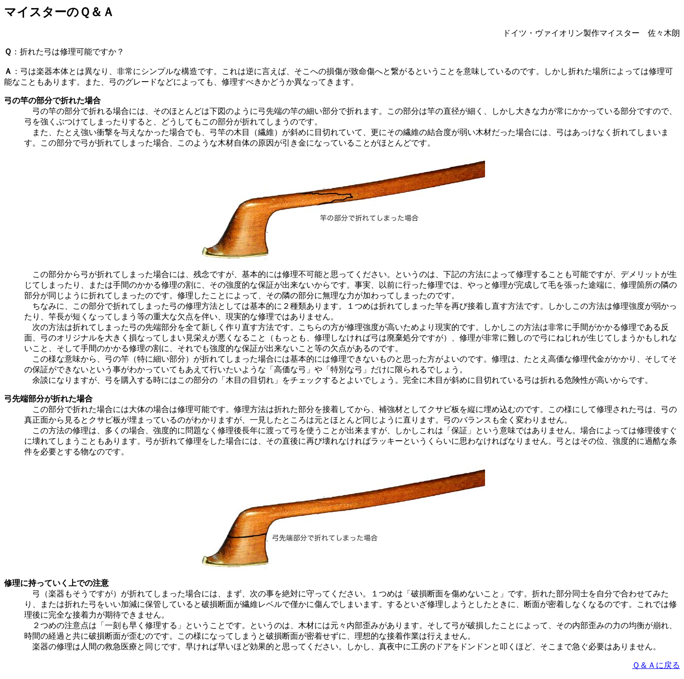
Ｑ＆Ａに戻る (656, 665)
